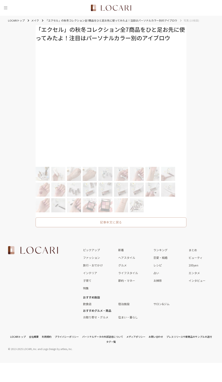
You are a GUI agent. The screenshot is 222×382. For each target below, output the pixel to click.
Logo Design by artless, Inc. (57, 349)
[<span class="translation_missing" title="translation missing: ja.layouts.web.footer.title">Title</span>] (33, 250)
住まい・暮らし (128, 317)
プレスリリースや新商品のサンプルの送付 (189, 336)
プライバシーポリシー (67, 336)
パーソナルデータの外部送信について (102, 336)
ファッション (91, 258)
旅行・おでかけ (93, 265)
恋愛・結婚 (160, 258)
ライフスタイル (128, 273)
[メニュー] (5, 7)
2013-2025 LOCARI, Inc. (24, 349)
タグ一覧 (111, 341)
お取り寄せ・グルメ (95, 317)
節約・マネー (126, 281)
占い (156, 273)
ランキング (160, 250)
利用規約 (46, 336)
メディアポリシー (135, 336)
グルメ (122, 265)
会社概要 (34, 336)
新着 (121, 250)
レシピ (157, 265)
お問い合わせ (156, 336)
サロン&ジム (161, 304)
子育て (87, 281)
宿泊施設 (124, 304)
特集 (86, 288)
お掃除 (157, 281)
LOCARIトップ (18, 336)
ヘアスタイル (126, 258)
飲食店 (87, 304)
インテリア (90, 273)
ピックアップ (91, 250)
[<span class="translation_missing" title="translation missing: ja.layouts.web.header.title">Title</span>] (111, 8)
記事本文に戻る (111, 222)
